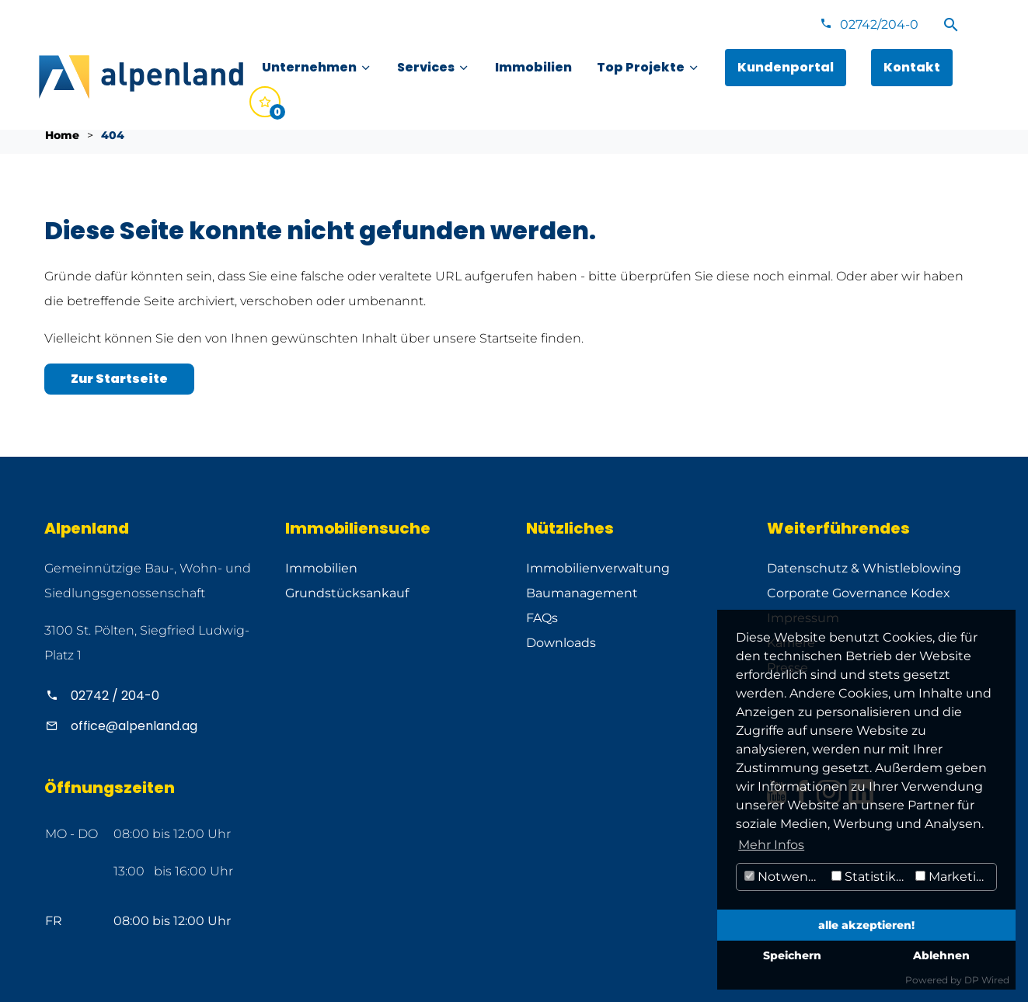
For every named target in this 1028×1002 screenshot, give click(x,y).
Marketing (954, 876)
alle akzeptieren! (866, 925)
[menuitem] (317, 67)
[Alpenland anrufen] (153, 695)
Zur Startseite (119, 379)
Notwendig (786, 876)
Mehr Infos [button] (771, 844)
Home (62, 135)
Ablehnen (941, 955)
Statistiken (871, 876)
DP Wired (986, 980)
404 (112, 135)
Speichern (792, 955)
